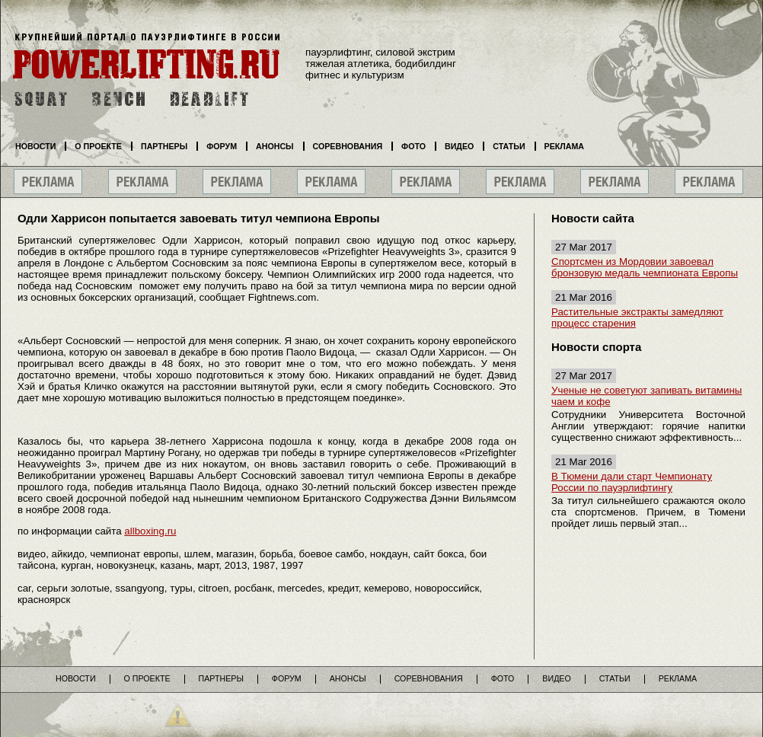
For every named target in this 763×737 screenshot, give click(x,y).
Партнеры (164, 146)
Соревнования (348, 146)
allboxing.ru (150, 531)
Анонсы (275, 146)
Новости (35, 146)
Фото (413, 146)
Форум (221, 146)
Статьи (509, 146)
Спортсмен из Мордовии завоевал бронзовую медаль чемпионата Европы (644, 267)
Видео (459, 146)
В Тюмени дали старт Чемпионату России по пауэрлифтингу (631, 482)
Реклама (564, 146)
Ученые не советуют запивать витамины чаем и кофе (646, 395)
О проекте (98, 146)
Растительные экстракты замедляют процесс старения (637, 317)
